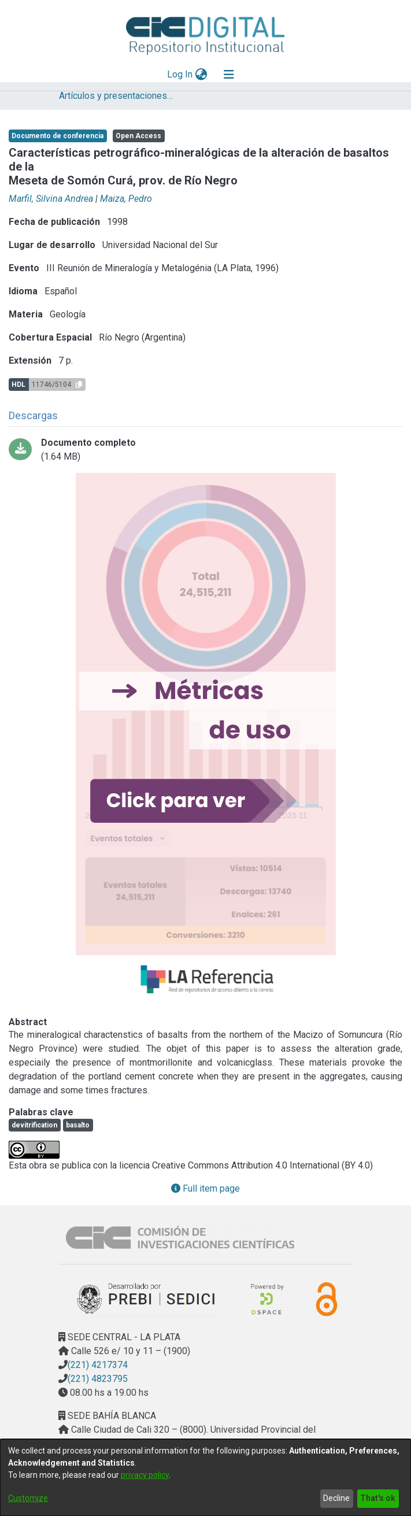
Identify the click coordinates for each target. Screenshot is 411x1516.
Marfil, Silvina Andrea (51, 198)
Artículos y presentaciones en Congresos (117, 95)
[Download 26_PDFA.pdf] (205, 450)
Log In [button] (180, 74)
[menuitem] (201, 75)
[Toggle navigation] (229, 74)
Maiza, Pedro (126, 198)
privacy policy (145, 1475)
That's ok (377, 1498)
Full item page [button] (205, 1188)
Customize (28, 1498)
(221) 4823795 (98, 1378)
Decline (336, 1498)
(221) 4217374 (98, 1364)
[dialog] (205, 1477)
